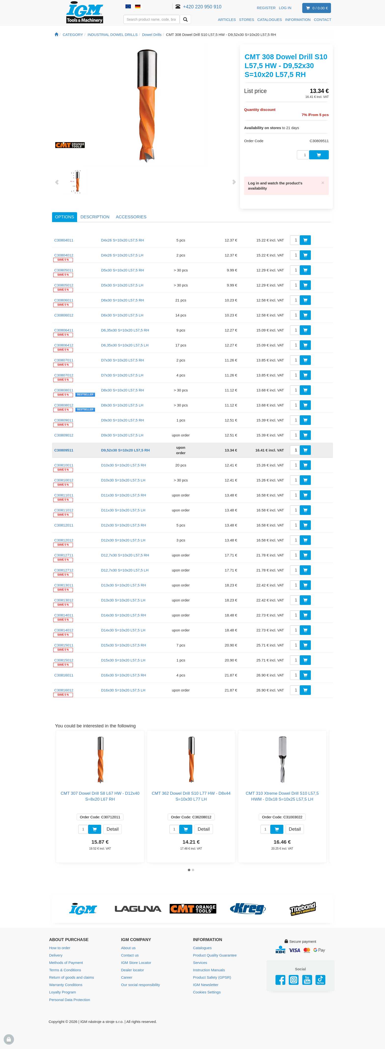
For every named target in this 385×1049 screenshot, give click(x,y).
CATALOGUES (269, 19)
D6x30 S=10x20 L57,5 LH (122, 315)
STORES (246, 19)
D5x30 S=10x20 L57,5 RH (122, 270)
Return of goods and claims (71, 977)
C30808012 (63, 405)
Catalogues (202, 947)
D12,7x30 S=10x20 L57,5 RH (125, 555)
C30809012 (63, 435)
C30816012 (63, 690)
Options (64, 216)
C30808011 (63, 390)
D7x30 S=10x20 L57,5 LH (122, 375)
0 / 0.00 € (316, 8)
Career (126, 977)
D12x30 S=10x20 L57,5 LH (123, 540)
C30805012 (63, 285)
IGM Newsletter (205, 984)
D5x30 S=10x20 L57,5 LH (122, 285)
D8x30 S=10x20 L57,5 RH (122, 390)
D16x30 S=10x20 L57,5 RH (123, 675)
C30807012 (63, 375)
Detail (113, 828)
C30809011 (63, 420)
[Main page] (56, 34)
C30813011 (63, 585)
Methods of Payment (66, 962)
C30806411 (63, 330)
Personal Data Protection (69, 999)
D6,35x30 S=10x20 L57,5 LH (125, 345)
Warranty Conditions (65, 984)
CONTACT (322, 19)
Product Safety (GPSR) (212, 977)
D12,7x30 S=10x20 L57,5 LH (125, 570)
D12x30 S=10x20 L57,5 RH (123, 525)
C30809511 (63, 450)
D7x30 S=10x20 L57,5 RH (122, 360)
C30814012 (63, 630)
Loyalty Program (62, 992)
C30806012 (63, 315)
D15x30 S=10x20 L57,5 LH (123, 660)
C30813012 (63, 600)
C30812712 (63, 570)
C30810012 (63, 480)
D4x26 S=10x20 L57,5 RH (122, 240)
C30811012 (63, 510)
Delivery (55, 955)
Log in (285, 8)
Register (266, 8)
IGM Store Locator (136, 962)
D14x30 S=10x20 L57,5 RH (123, 615)
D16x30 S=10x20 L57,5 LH (123, 690)
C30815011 (63, 645)
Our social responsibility (140, 984)
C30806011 (63, 300)
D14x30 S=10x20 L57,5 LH (123, 630)
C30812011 (63, 525)
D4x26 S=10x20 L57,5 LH (122, 255)
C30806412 (63, 345)
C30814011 (63, 615)
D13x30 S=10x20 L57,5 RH (123, 585)
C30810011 (63, 465)
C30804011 (63, 240)
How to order (59, 947)
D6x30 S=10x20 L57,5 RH (122, 300)
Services (200, 962)
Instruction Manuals (209, 970)
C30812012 (63, 540)
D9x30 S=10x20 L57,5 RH (122, 420)
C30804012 (63, 255)
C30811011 (63, 495)
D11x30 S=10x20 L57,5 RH (123, 495)
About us (128, 947)
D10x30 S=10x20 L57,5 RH (123, 465)
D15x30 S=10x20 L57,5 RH (123, 645)
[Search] (185, 19)
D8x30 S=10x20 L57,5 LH (122, 405)
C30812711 (63, 555)
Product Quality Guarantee (215, 955)
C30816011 (63, 675)
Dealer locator (132, 970)
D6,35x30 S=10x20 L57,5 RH (125, 330)
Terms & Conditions (65, 970)
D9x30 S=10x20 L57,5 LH (122, 435)
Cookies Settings (207, 992)
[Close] (322, 182)
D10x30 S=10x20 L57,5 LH (123, 480)
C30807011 (63, 360)
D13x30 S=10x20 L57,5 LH (123, 600)
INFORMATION (298, 19)
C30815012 (63, 660)
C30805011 (63, 270)
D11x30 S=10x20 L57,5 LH (123, 510)
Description (95, 216)
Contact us (130, 955)
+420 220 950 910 (202, 6)
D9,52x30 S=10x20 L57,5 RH (125, 450)
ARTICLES (227, 19)
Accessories (131, 216)
